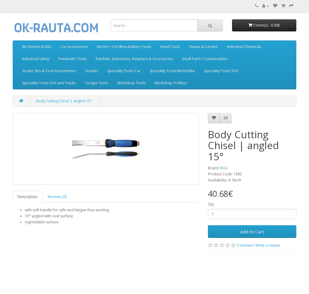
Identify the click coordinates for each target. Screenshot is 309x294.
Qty (211, 204)
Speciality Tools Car (124, 70)
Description (27, 196)
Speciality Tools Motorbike (172, 70)
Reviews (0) (57, 196)
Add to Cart (252, 231)
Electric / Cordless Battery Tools (124, 46)
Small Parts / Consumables (204, 58)
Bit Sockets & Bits (36, 46)
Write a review (268, 245)
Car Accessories (74, 46)
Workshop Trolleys (170, 82)
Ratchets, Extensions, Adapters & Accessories (134, 58)
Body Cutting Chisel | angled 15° (64, 101)
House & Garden (203, 46)
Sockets (91, 70)
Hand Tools (170, 46)
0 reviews (245, 245)
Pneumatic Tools (72, 58)
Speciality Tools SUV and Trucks (49, 82)
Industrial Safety (35, 58)
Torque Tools (96, 82)
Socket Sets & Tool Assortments (49, 70)
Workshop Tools (131, 82)
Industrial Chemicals (244, 46)
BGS (223, 168)
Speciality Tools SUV (221, 70)
